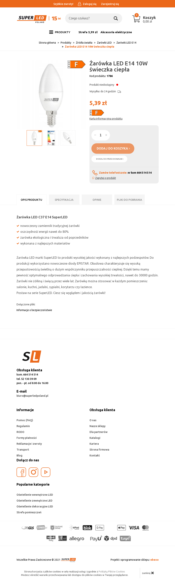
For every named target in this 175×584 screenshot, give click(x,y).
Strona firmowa (99, 449)
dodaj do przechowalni (110, 159)
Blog (19, 455)
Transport (23, 449)
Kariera (94, 443)
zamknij (148, 573)
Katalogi (94, 437)
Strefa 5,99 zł (87, 32)
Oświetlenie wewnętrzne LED (35, 494)
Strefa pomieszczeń (29, 512)
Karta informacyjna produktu (106, 118)
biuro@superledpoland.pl (32, 395)
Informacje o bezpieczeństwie (34, 310)
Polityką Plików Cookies (112, 571)
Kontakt (94, 455)
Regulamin (23, 426)
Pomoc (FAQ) (25, 420)
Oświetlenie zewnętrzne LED (34, 500)
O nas (92, 420)
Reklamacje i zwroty (29, 443)
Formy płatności (27, 437)
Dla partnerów (98, 431)
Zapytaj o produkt (105, 178)
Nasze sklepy (97, 426)
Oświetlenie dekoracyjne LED (35, 506)
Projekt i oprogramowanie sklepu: (135, 559)
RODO (20, 431)
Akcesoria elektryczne (116, 32)
